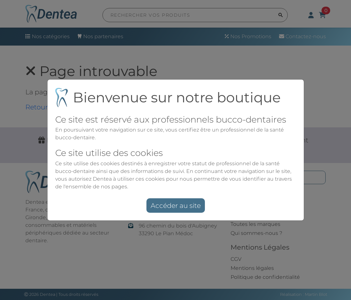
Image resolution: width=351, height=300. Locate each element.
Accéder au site (176, 205)
